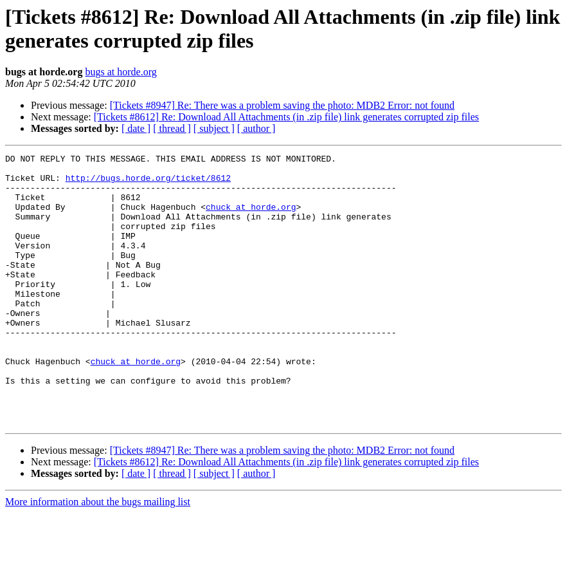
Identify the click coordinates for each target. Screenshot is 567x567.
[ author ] (256, 128)
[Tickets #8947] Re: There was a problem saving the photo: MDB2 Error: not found (282, 105)
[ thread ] (172, 128)
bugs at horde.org (120, 71)
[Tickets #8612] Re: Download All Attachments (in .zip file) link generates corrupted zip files (286, 116)
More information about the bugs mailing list (97, 555)
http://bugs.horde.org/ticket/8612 (148, 183)
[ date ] (136, 128)
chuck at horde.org (251, 218)
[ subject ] (214, 128)
